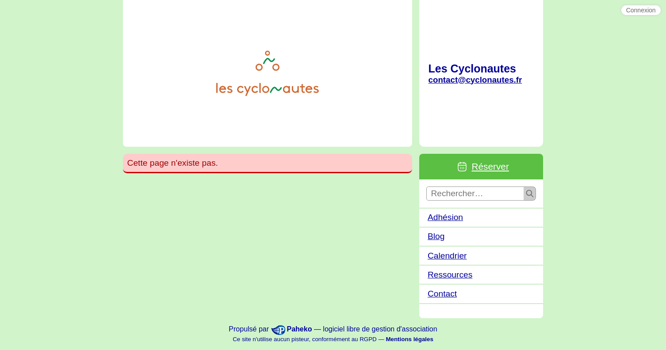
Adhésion (445, 217)
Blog (436, 236)
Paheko (299, 329)
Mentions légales (409, 339)
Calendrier (447, 255)
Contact (442, 293)
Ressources (450, 274)
